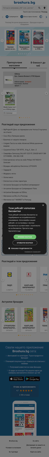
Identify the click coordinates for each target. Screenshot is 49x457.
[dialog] (25, 228)
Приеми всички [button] (25, 237)
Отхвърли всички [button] (25, 243)
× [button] (43, 205)
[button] (20, 248)
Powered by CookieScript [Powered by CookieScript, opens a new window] (33, 252)
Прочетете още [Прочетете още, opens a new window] (14, 231)
